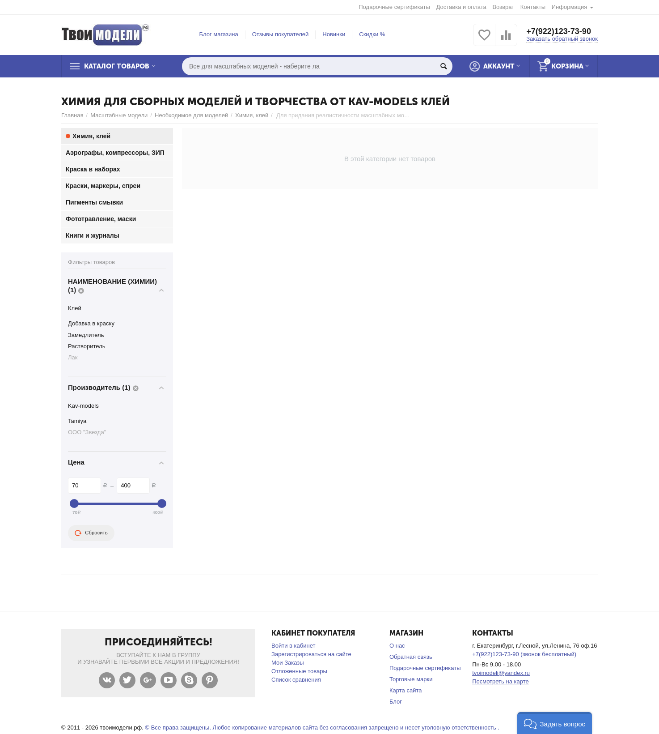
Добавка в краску (91, 323)
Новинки (333, 34)
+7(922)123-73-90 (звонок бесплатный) (524, 654)
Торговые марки (411, 679)
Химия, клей (251, 115)
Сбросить (91, 533)
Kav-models (83, 405)
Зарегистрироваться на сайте (311, 654)
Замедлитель (86, 335)
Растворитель (86, 346)
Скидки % (372, 34)
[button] (554, 723)
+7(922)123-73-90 (558, 31)
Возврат (503, 7)
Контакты (532, 7)
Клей (74, 308)
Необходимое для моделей (191, 115)
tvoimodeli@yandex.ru (501, 673)
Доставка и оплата (461, 7)
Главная (72, 115)
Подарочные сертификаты (394, 7)
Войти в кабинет (293, 645)
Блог (395, 701)
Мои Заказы (287, 662)
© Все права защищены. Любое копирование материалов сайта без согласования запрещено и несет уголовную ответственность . (322, 727)
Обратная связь (410, 656)
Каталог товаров (116, 66)
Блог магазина (218, 34)
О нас (397, 645)
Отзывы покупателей (280, 34)
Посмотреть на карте (500, 681)
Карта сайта (405, 690)
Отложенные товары (299, 671)
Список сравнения (296, 679)
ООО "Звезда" (87, 432)
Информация (569, 7)
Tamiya (77, 421)
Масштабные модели (119, 115)
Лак (72, 357)
